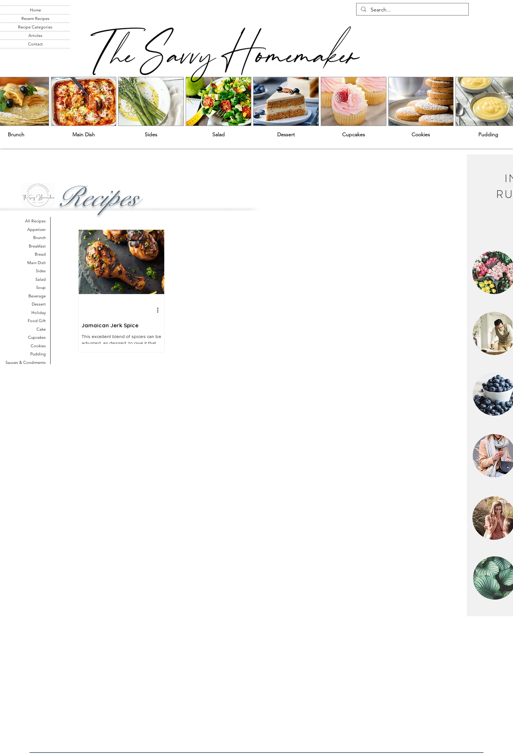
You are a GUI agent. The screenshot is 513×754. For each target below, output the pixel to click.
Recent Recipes (35, 18)
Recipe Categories (35, 27)
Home (35, 10)
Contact (35, 44)
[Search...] (412, 10)
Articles (35, 35)
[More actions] (160, 310)
